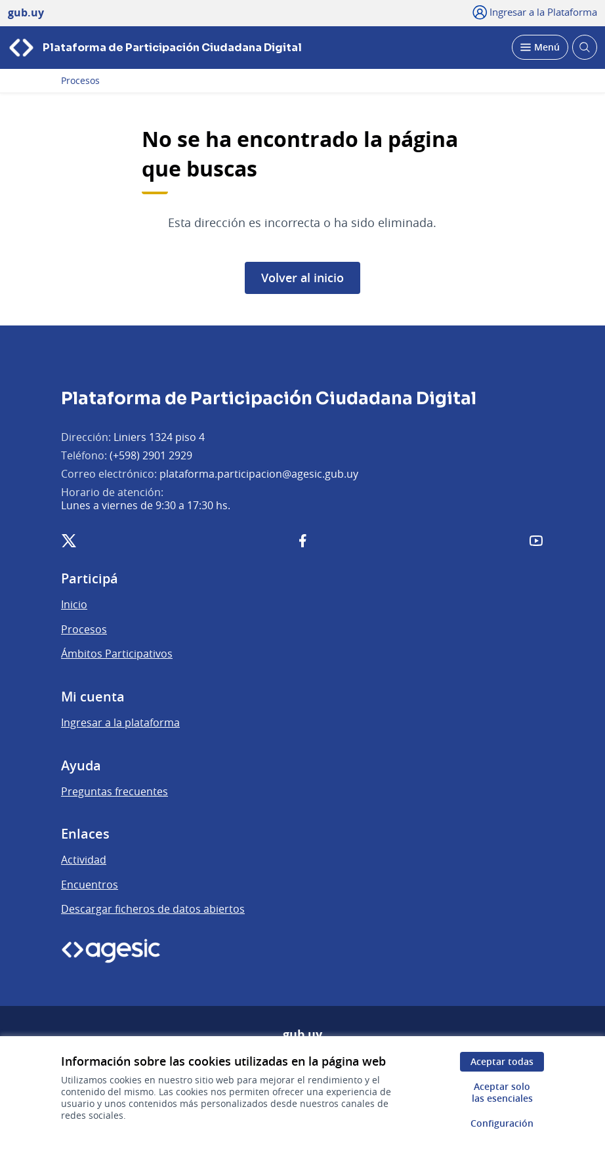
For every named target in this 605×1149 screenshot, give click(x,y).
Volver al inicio (302, 277)
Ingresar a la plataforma (120, 722)
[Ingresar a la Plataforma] (535, 11)
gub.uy (302, 1035)
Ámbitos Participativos (117, 653)
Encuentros (89, 884)
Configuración (501, 1123)
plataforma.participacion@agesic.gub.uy (258, 474)
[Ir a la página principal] (155, 47)
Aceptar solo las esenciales (502, 1092)
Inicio (74, 604)
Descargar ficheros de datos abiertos (153, 909)
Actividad (83, 859)
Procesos (80, 81)
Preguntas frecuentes (114, 791)
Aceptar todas (501, 1061)
